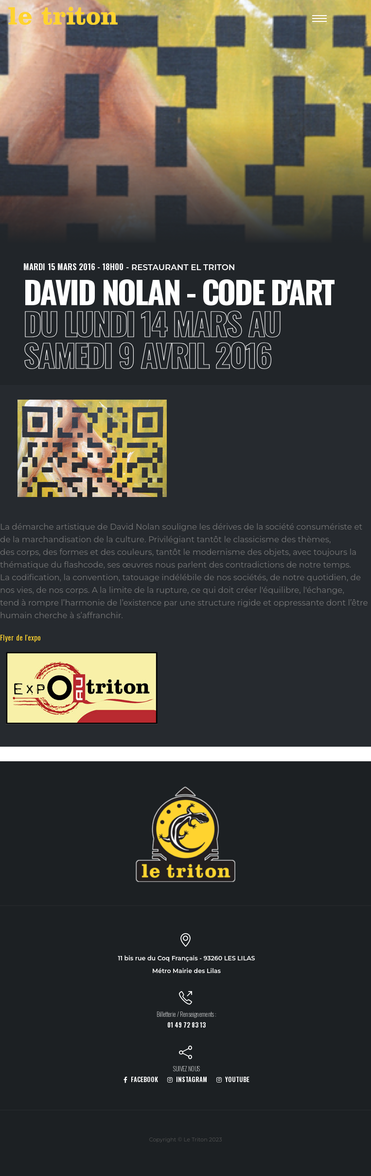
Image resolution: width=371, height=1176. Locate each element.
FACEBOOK (141, 1079)
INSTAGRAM (187, 1079)
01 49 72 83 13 (186, 1024)
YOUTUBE (232, 1079)
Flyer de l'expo (20, 637)
